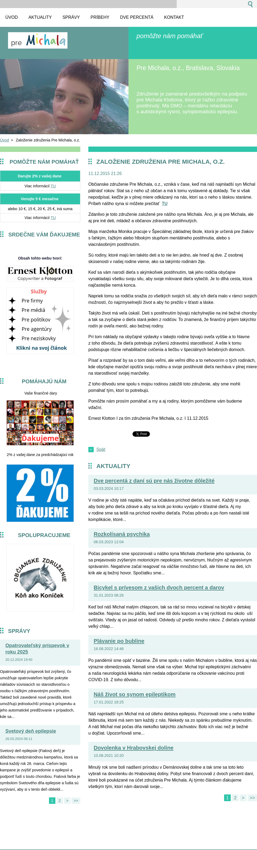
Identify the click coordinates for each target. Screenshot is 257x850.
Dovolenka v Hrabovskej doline (133, 748)
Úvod (4, 140)
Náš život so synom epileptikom (135, 694)
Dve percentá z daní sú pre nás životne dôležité (154, 481)
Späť (100, 449)
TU (53, 186)
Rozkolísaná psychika (122, 534)
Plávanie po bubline (119, 641)
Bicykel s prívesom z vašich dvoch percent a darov (159, 587)
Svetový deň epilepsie (30, 731)
